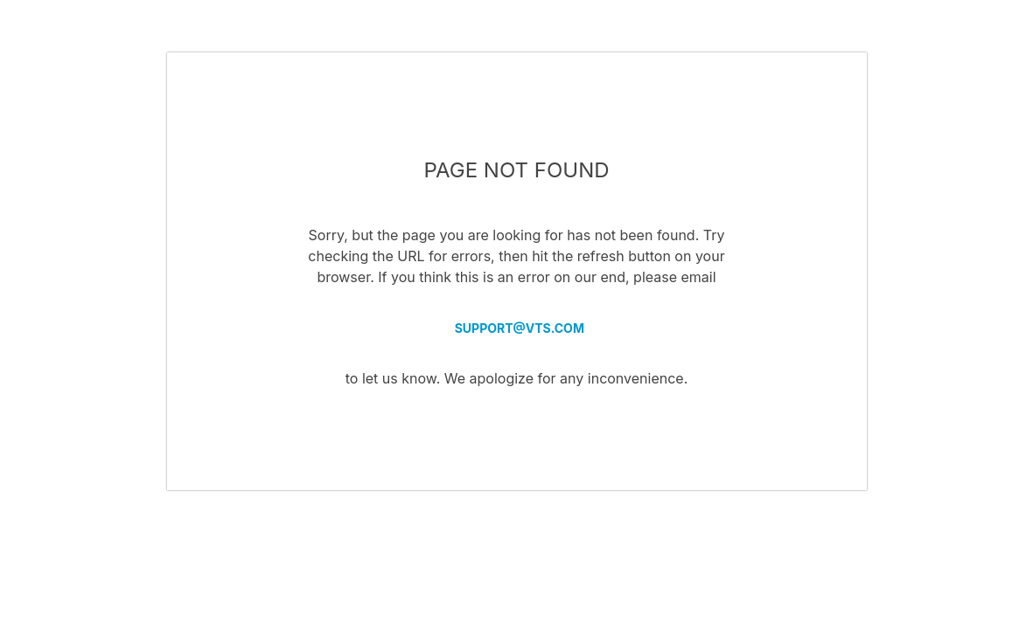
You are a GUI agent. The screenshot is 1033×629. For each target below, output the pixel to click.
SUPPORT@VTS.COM (516, 328)
